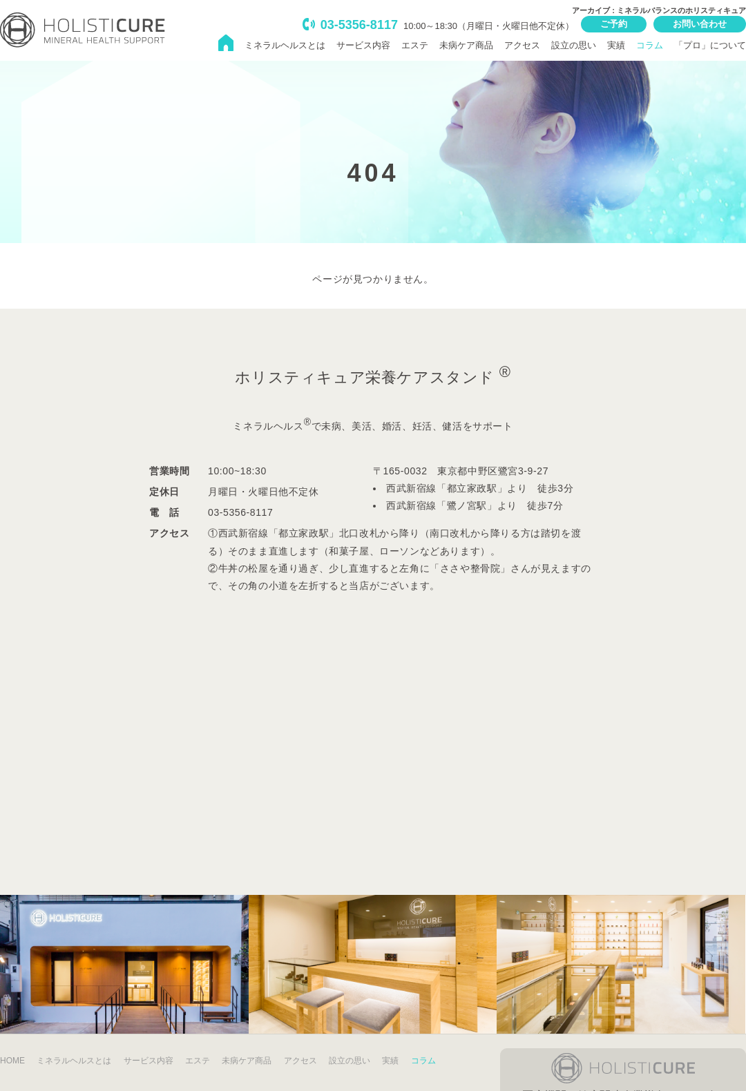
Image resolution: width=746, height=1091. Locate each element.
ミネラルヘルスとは (285, 45)
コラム (649, 45)
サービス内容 (363, 45)
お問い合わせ (700, 24)
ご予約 (613, 24)
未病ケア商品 (466, 45)
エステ (414, 45)
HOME (12, 1060)
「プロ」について (710, 45)
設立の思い (573, 45)
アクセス (522, 45)
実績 (616, 45)
